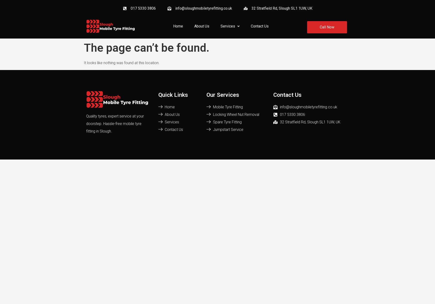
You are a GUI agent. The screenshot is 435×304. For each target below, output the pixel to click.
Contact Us (260, 26)
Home (178, 26)
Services (230, 26)
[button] (230, 26)
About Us (201, 26)
